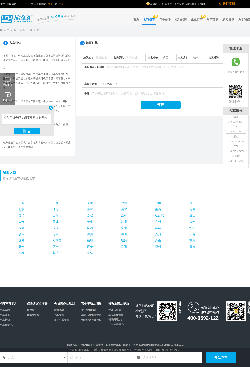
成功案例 (181, 19)
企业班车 (197, 18)
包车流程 (5, 310)
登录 (50, 4)
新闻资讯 (228, 19)
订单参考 (165, 19)
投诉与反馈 (114, 310)
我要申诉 (203, 4)
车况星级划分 (115, 315)
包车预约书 (6, 324)
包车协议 (5, 319)
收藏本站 (153, 3)
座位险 (31, 310)
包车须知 (179, 4)
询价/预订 (36, 30)
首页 (136, 19)
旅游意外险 (33, 315)
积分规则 (59, 310)
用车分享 (212, 19)
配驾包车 (167, 4)
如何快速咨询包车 (91, 319)
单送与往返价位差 (91, 315)
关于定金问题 (88, 310)
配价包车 (19, 30)
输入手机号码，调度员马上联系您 (26, 119)
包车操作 (59, 315)
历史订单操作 (61, 319)
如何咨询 (191, 4)
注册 (61, 4)
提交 (27, 131)
